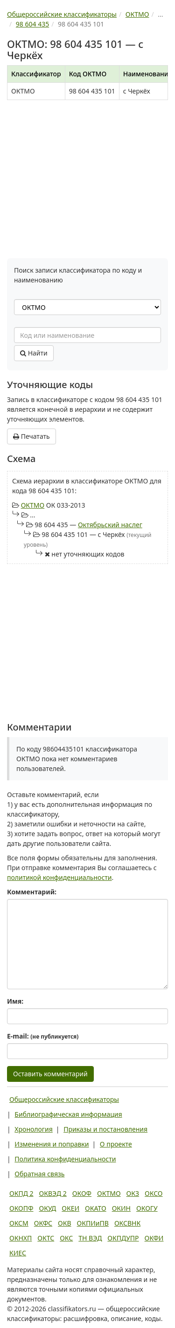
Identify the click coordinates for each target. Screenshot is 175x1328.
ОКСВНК (127, 1223)
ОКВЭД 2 (53, 1193)
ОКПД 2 (21, 1193)
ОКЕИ (70, 1208)
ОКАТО (95, 1208)
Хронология (33, 1129)
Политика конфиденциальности (65, 1158)
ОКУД (47, 1208)
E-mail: (42, 1036)
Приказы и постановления (105, 1129)
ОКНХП (20, 1238)
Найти (34, 353)
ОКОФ (81, 1193)
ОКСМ (18, 1223)
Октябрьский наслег (110, 524)
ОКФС (43, 1223)
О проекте (116, 1144)
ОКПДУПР (123, 1238)
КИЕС (17, 1252)
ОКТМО (33, 505)
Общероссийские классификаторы (64, 1099)
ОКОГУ (147, 1208)
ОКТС (45, 1238)
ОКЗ (132, 1193)
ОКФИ (154, 1238)
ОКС (66, 1238)
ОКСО (153, 1193)
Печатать (31, 436)
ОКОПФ (21, 1208)
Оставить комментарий (50, 1073)
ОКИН (121, 1208)
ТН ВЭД (90, 1238)
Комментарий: (31, 891)
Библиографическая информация (68, 1114)
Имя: (15, 1001)
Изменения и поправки (51, 1144)
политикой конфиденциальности (59, 877)
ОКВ (64, 1223)
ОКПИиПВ (93, 1223)
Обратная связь (39, 1173)
